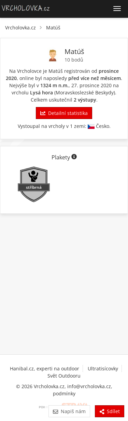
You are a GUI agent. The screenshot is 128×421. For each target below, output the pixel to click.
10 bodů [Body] (74, 59)
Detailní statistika (63, 113)
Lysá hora (41, 92)
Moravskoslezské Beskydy (85, 92)
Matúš (53, 27)
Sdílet (109, 411)
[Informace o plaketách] (74, 157)
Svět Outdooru (64, 375)
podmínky (64, 393)
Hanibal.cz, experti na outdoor (44, 368)
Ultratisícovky (103, 368)
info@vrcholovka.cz (89, 386)
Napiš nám (69, 411)
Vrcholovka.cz (20, 27)
